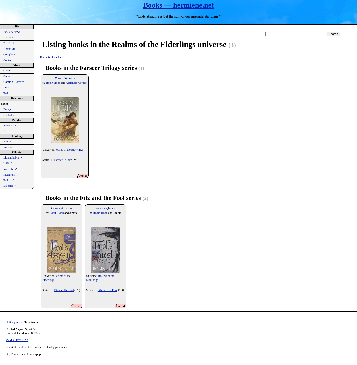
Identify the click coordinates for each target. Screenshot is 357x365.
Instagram (10, 174)
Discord (9, 185)
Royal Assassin (65, 78)
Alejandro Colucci (76, 82)
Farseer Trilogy (63, 159)
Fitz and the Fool (64, 290)
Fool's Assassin (61, 208)
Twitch (7, 93)
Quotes (7, 70)
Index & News (11, 31)
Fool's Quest (105, 208)
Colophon (9, 54)
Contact (8, 60)
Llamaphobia (12, 157)
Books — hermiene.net (178, 5)
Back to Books (50, 57)
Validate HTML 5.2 (17, 340)
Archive (8, 37)
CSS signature (14, 322)
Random (8, 147)
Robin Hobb (53, 82)
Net (5, 131)
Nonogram (9, 125)
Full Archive (10, 43)
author (22, 347)
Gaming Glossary (13, 81)
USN (8, 163)
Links (6, 87)
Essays (7, 109)
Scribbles (8, 115)
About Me (9, 48)
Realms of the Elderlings (68, 149)
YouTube (10, 169)
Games (7, 76)
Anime (7, 141)
